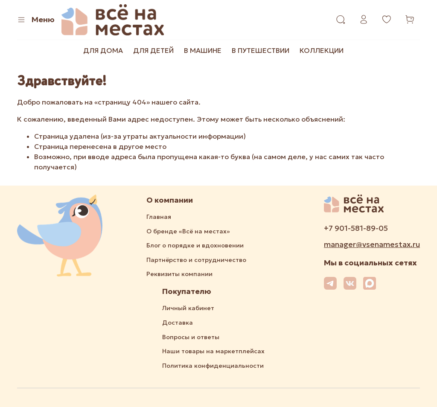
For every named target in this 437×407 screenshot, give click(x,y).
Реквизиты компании (179, 274)
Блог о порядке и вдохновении (195, 245)
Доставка (177, 322)
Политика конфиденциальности (213, 365)
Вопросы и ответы (190, 337)
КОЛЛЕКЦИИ (322, 50)
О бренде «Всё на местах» (188, 231)
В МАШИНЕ (202, 50)
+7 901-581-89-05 (356, 228)
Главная (158, 217)
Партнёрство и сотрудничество (196, 260)
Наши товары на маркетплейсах (213, 351)
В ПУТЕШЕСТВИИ (260, 50)
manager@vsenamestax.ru (372, 244)
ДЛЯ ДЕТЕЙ (153, 50)
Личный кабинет (188, 308)
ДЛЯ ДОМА (103, 50)
